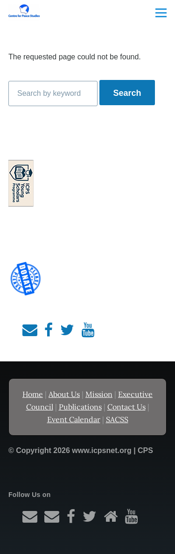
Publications (80, 406)
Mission (98, 394)
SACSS (117, 419)
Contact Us (126, 406)
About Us (64, 394)
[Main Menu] (161, 12)
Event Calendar (73, 419)
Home (32, 394)
